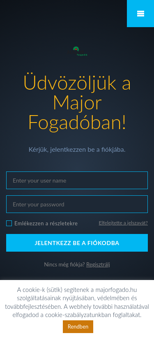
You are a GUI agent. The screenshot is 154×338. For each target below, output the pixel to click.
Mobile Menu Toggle (140, 13)
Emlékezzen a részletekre (46, 223)
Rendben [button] (78, 326)
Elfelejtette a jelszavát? (123, 223)
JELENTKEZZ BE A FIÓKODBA (76, 242)
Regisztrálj (98, 264)
